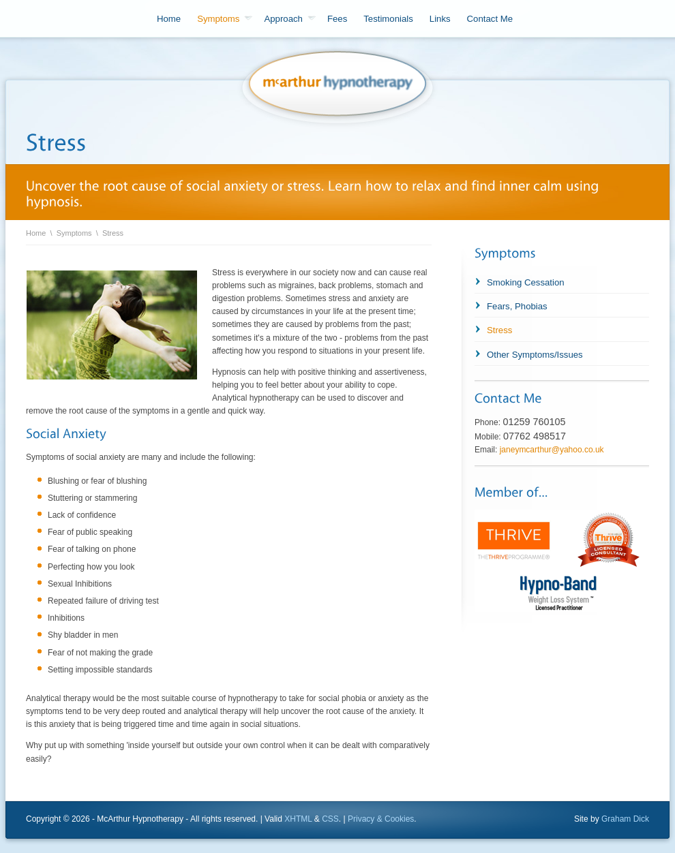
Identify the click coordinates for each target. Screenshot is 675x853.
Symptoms (224, 19)
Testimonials (388, 19)
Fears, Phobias (517, 306)
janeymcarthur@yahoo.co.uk (552, 449)
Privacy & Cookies (381, 819)
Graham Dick (625, 819)
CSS (330, 819)
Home (169, 19)
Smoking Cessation (526, 282)
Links (440, 19)
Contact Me (490, 19)
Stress (112, 233)
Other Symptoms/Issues (535, 355)
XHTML (298, 819)
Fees (337, 19)
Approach (289, 19)
